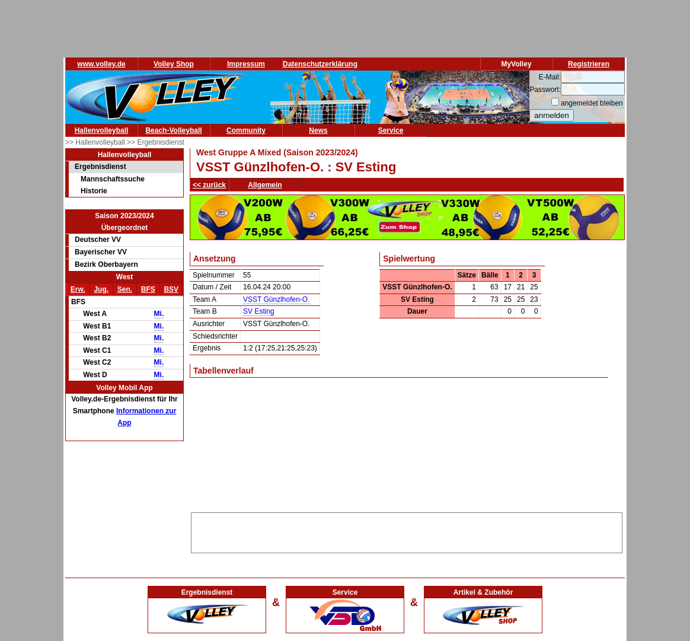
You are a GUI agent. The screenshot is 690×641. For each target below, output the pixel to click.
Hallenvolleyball (102, 130)
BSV (171, 289)
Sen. (124, 289)
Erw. (78, 289)
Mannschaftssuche (113, 179)
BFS (148, 289)
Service (391, 130)
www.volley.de (101, 64)
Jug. (101, 289)
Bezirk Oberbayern (106, 264)
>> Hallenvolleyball (96, 142)
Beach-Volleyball (173, 130)
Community (246, 130)
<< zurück (209, 185)
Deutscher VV (98, 239)
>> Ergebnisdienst (155, 142)
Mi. (159, 314)
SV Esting (258, 311)
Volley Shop (174, 64)
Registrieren (588, 64)
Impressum (246, 64)
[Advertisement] (406, 530)
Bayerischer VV (101, 252)
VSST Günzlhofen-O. (276, 299)
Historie (94, 191)
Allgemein (265, 185)
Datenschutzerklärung (320, 64)
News (318, 130)
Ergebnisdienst (100, 166)
